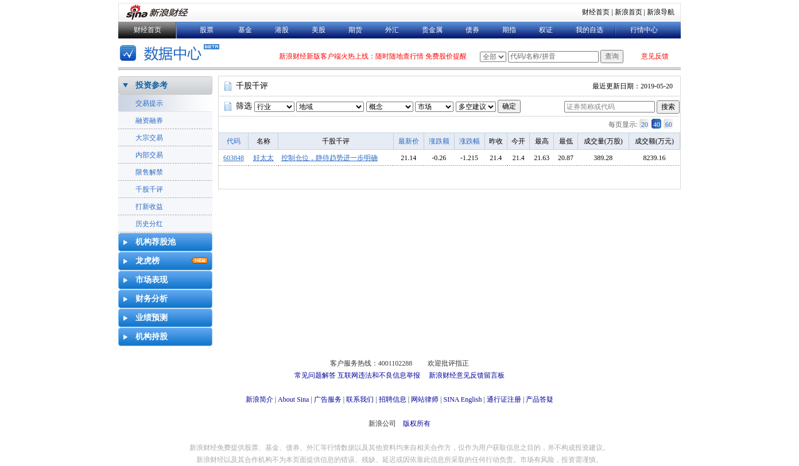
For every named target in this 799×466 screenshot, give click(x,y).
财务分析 (151, 298)
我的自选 (589, 30)
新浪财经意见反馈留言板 (467, 375)
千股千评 (149, 189)
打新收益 (149, 207)
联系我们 (360, 399)
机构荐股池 (155, 242)
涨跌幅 (469, 141)
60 (668, 125)
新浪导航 (660, 12)
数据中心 (171, 54)
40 (656, 125)
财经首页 (596, 12)
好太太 (263, 158)
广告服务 (328, 399)
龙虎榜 (147, 261)
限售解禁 (149, 172)
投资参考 (151, 85)
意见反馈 (655, 56)
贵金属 (432, 30)
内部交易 (149, 155)
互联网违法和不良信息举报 (379, 375)
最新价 (408, 141)
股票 (207, 30)
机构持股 (151, 336)
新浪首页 (628, 12)
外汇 (392, 30)
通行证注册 (504, 399)
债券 (472, 30)
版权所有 (416, 424)
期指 (509, 30)
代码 (234, 141)
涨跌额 (439, 141)
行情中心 (644, 30)
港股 (282, 30)
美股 (318, 30)
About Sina (293, 399)
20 (644, 125)
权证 (546, 30)
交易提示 (149, 103)
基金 (245, 30)
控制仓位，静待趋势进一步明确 (329, 158)
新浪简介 (259, 399)
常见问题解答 (315, 375)
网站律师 (425, 399)
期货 (355, 30)
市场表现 (151, 279)
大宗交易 (149, 138)
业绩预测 (151, 317)
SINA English (462, 399)
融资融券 (149, 120)
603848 (233, 158)
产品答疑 (539, 399)
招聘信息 (392, 399)
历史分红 (149, 224)
